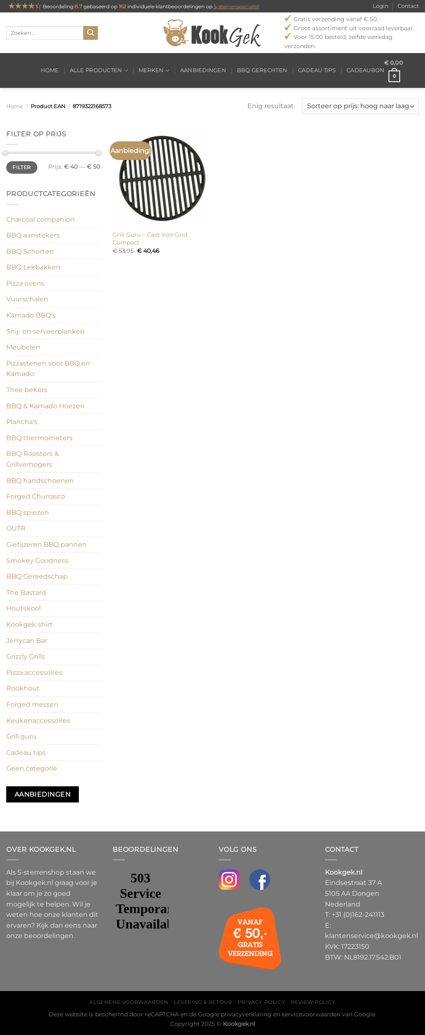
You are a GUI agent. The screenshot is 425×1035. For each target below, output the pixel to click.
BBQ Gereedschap (37, 576)
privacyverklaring (246, 1014)
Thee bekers (26, 390)
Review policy (313, 1002)
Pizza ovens (25, 283)
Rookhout (23, 688)
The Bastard (26, 592)
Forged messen (32, 704)
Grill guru (21, 736)
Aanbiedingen (203, 70)
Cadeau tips (317, 70)
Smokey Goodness (37, 561)
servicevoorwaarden (311, 1014)
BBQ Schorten (30, 251)
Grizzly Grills (25, 656)
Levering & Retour (203, 1002)
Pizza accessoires (34, 672)
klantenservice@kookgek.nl (371, 936)
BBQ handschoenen (40, 481)
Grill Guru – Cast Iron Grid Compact (149, 238)
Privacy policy (262, 1002)
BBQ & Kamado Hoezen (45, 406)
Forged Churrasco (35, 496)
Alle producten (99, 71)
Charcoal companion (40, 219)
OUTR (16, 528)
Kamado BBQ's (31, 315)
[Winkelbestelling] (360, 106)
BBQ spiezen (27, 512)
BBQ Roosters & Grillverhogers (32, 459)
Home (50, 70)
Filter (21, 167)
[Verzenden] (90, 33)
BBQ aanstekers (33, 235)
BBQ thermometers (39, 438)
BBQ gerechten (262, 70)
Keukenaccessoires (38, 721)
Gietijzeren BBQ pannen (46, 544)
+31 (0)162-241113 (358, 915)
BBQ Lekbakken (33, 267)
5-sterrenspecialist (236, 6)
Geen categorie (31, 768)
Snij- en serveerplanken (45, 331)
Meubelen (23, 347)
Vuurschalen (27, 299)
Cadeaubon (365, 70)
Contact (408, 6)
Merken (154, 71)
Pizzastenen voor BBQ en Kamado (48, 368)
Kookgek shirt (29, 624)
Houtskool (23, 608)
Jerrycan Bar (26, 641)
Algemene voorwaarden (128, 1002)
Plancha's (21, 422)
